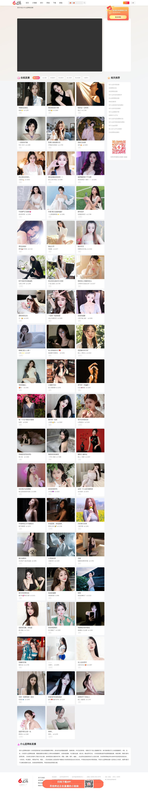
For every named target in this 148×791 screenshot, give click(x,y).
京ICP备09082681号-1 (77, 777)
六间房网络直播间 (114, 132)
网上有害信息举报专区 (110, 779)
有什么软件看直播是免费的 (117, 122)
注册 (133, 3)
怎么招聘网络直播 (114, 98)
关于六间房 (41, 777)
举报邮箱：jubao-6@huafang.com (95, 782)
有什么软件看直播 (114, 84)
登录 (126, 3)
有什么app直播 (113, 125)
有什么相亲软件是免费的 (116, 105)
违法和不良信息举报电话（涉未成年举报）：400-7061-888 (67, 785)
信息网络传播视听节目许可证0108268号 (62, 779)
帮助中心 (40, 785)
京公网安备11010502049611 (94, 779)
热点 (22, 7)
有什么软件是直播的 (115, 108)
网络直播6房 (112, 101)
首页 (27, 3)
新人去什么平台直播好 (115, 129)
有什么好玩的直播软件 (115, 95)
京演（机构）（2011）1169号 (112, 777)
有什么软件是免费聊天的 (116, 118)
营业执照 (54, 777)
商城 (48, 3)
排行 (41, 3)
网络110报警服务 (56, 782)
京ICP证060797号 (64, 777)
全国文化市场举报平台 (77, 782)
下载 (54, 3)
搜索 (84, 3)
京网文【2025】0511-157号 (94, 777)
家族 (60, 3)
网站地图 (40, 783)
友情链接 (40, 780)
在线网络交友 (113, 88)
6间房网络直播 (113, 91)
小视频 (34, 3)
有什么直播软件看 (114, 112)
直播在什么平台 (113, 115)
